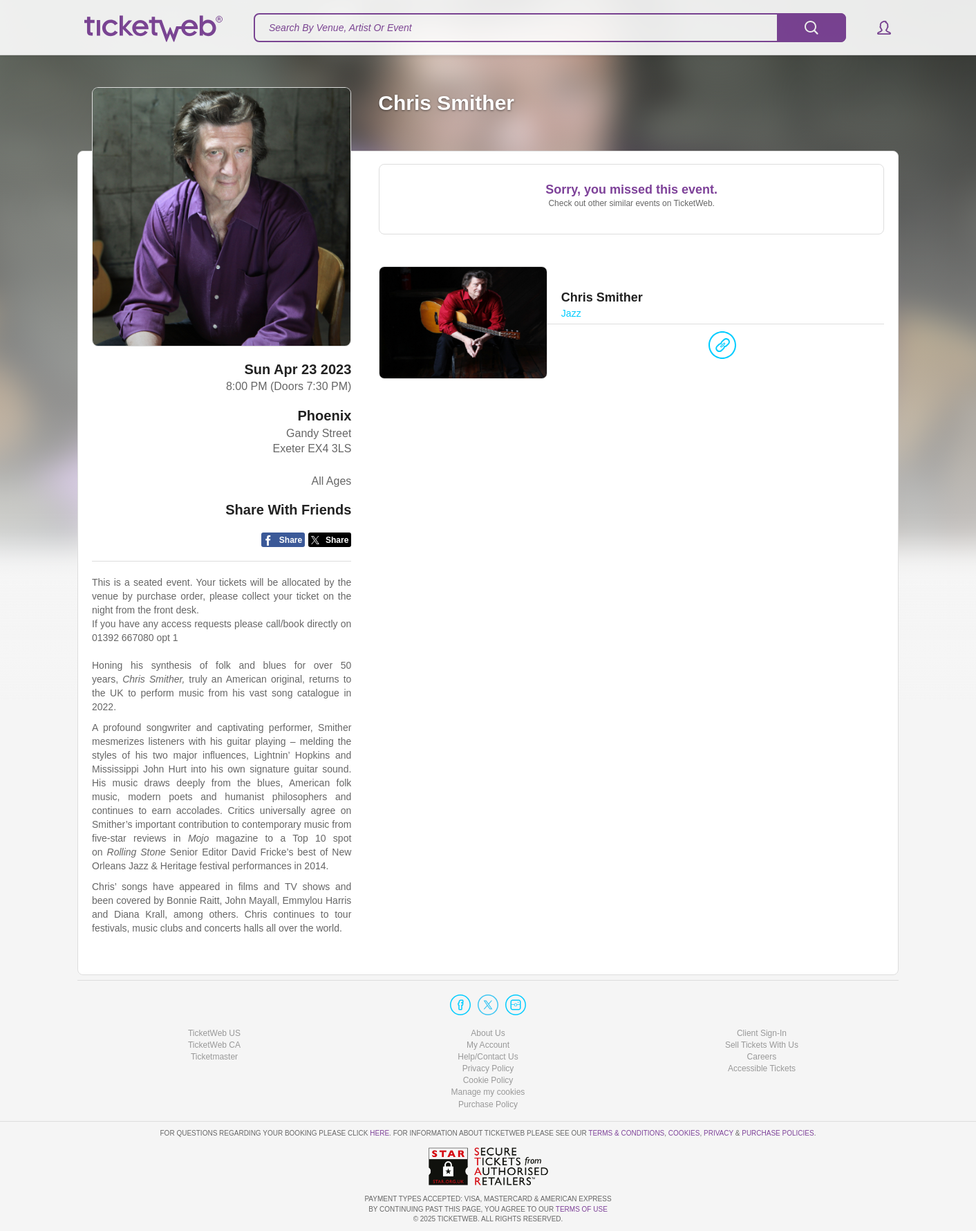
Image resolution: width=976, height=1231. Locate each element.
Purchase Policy (488, 1104)
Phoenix (325, 415)
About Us (488, 1033)
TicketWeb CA (214, 1045)
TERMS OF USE (582, 1209)
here (379, 1133)
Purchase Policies (778, 1133)
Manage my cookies (488, 1092)
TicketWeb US (214, 1033)
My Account (488, 1045)
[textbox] (550, 27)
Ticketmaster (214, 1057)
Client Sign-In (762, 1033)
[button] (877, 27)
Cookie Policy (488, 1080)
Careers (762, 1057)
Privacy (718, 1133)
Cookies (684, 1133)
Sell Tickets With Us (761, 1045)
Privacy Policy (488, 1068)
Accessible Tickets (762, 1068)
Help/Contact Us (488, 1057)
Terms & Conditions (626, 1133)
